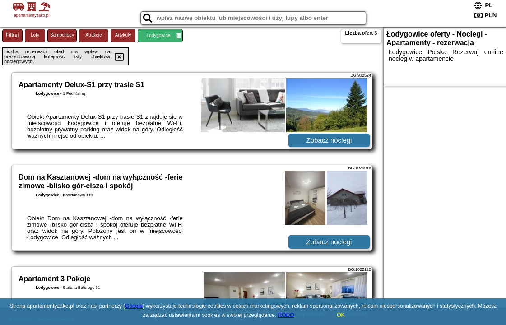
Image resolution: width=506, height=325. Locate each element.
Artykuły (123, 34)
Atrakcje (93, 34)
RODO (286, 315)
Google (134, 306)
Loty (35, 34)
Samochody (62, 34)
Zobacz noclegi (329, 140)
